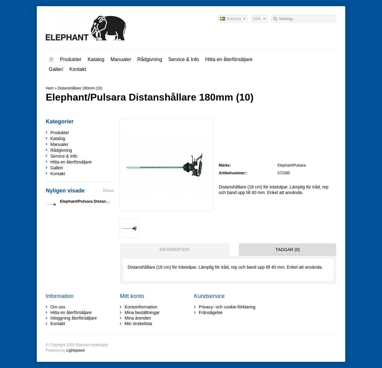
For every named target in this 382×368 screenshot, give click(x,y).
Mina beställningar (142, 312)
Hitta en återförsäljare (229, 59)
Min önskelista (138, 323)
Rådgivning (149, 59)
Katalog (95, 59)
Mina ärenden (138, 318)
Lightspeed (75, 350)
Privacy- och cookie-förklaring (227, 306)
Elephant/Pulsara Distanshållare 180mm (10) (102, 201)
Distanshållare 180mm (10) (80, 88)
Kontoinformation (141, 306)
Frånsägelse (211, 312)
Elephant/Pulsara (292, 165)
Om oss (57, 306)
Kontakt (77, 69)
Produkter (70, 59)
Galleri (56, 69)
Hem (51, 59)
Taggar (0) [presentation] (287, 249)
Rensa (108, 190)
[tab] (173, 249)
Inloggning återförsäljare (73, 318)
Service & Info (183, 59)
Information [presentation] (174, 249)
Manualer (121, 59)
